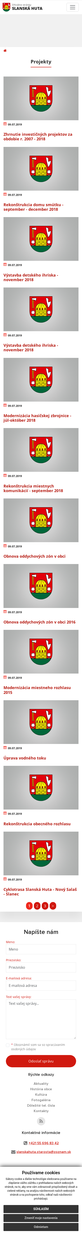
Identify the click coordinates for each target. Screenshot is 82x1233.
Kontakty (41, 1111)
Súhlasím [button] (41, 1209)
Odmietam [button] (41, 1227)
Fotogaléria (41, 1100)
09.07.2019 (15, 124)
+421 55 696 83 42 (44, 1143)
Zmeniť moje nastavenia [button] (41, 1218)
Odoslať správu (41, 1061)
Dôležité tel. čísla (41, 1105)
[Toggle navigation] (72, 7)
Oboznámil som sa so (38, 1047)
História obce (41, 1089)
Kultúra (41, 1094)
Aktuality (41, 1083)
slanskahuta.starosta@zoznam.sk (43, 1152)
